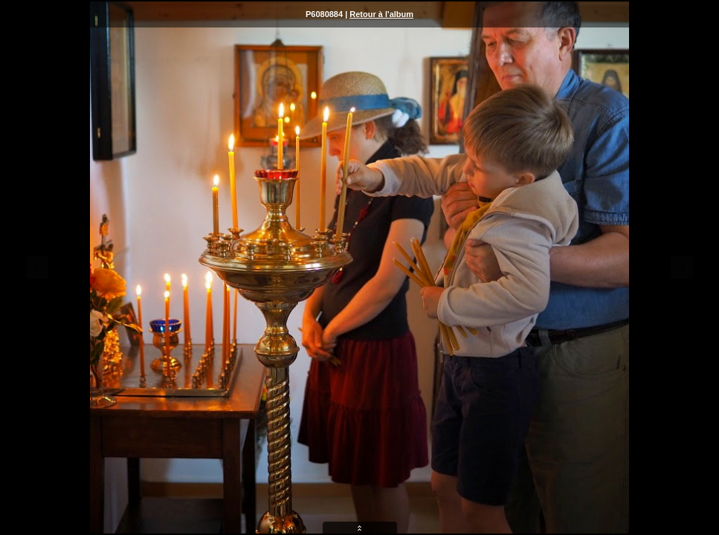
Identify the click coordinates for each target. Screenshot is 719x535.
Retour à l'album (381, 14)
